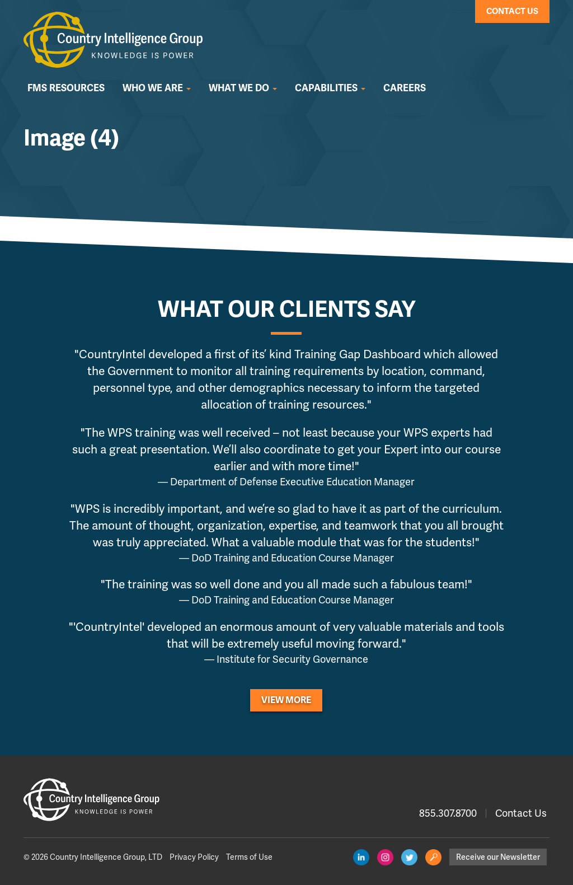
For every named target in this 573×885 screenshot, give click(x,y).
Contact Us (512, 11)
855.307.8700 (448, 813)
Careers (404, 88)
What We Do (243, 88)
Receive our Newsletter (498, 857)
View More (286, 700)
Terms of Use (249, 857)
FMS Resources (66, 88)
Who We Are (157, 88)
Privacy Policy (194, 857)
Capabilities (330, 88)
